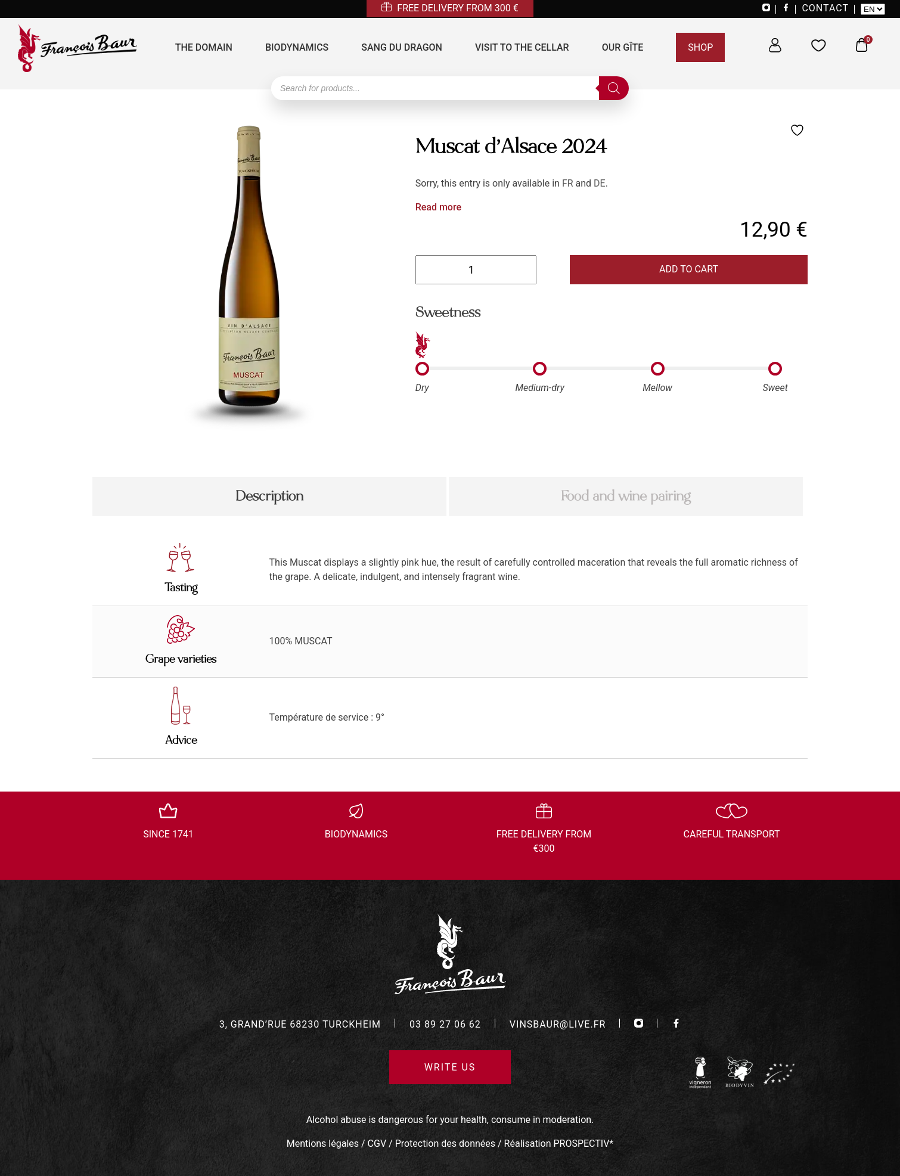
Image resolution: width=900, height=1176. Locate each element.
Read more (438, 207)
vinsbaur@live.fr (558, 1024)
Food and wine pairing (626, 496)
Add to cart (688, 269)
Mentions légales (323, 1143)
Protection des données (445, 1143)
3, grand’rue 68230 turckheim (300, 1024)
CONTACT (825, 8)
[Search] (614, 88)
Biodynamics (296, 47)
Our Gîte (623, 47)
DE (600, 183)
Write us (450, 1067)
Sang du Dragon (401, 47)
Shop (700, 47)
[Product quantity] (475, 269)
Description (269, 496)
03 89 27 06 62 (445, 1024)
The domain (203, 47)
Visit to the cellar (522, 47)
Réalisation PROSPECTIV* (559, 1143)
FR (567, 183)
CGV (377, 1143)
